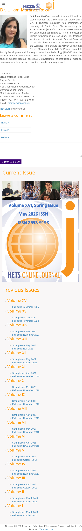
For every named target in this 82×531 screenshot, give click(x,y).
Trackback (5, 108)
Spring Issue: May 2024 (24, 331)
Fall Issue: (17, 376)
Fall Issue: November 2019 (25, 390)
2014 (34, 460)
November (28, 376)
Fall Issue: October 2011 (24, 501)
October (27, 460)
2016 (36, 432)
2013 (36, 473)
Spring (15, 401)
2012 (34, 487)
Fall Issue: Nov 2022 (22, 348)
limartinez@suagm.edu (18, 103)
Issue (22, 401)
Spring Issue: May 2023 (24, 345)
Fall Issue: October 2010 (24, 515)
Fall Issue (17, 404)
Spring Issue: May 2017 (24, 428)
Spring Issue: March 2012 (25, 498)
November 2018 (31, 404)
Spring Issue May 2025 (23, 317)
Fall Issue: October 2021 (24, 362)
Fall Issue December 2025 (25, 307)
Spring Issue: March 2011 (25, 512)
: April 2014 (30, 470)
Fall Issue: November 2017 (25, 418)
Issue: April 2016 (27, 442)
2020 (36, 376)
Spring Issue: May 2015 (24, 456)
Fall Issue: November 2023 (25, 334)
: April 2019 (30, 401)
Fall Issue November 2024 (25, 321)
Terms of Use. (47, 529)
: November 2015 (30, 446)
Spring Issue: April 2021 (24, 373)
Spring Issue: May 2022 (24, 359)
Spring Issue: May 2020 (24, 387)
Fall (14, 446)
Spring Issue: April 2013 (24, 484)
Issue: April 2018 (27, 415)
